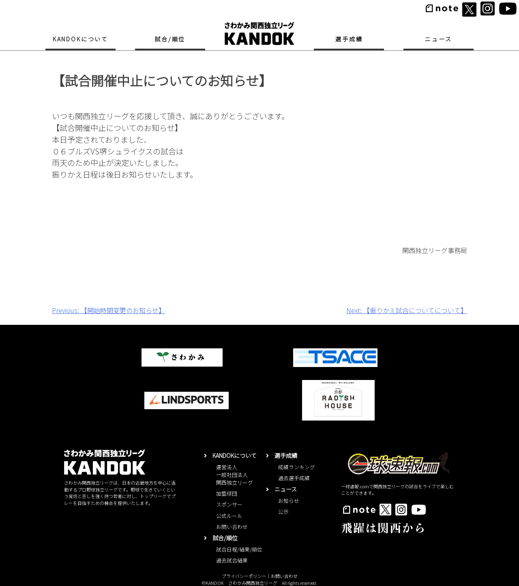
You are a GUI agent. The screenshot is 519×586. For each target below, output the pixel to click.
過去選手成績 (294, 478)
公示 (283, 511)
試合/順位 (169, 39)
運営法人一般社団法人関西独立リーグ (234, 474)
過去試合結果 (232, 560)
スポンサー (229, 504)
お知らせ (288, 500)
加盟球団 (226, 493)
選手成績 (348, 39)
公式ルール (229, 515)
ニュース (438, 39)
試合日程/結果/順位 (239, 549)
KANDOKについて (80, 39)
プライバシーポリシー (244, 576)
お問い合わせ (232, 526)
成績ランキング (296, 467)
